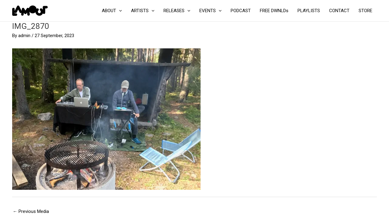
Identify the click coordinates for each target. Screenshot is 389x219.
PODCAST (241, 10)
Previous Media (31, 211)
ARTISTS (142, 10)
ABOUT (112, 10)
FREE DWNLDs (274, 10)
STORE (365, 10)
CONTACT (339, 10)
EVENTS (210, 10)
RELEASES (177, 10)
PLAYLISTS (309, 10)
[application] (119, 10)
